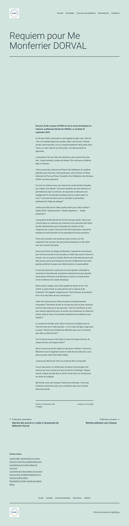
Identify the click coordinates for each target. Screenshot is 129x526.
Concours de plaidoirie (86, 13)
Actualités (70, 13)
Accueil (60, 13)
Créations (115, 13)
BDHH (40, 407)
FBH (92, 404)
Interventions (103, 13)
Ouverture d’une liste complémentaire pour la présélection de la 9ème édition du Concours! (25, 465)
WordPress (115, 512)
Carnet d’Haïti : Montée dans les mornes (24, 459)
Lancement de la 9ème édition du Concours (25, 472)
